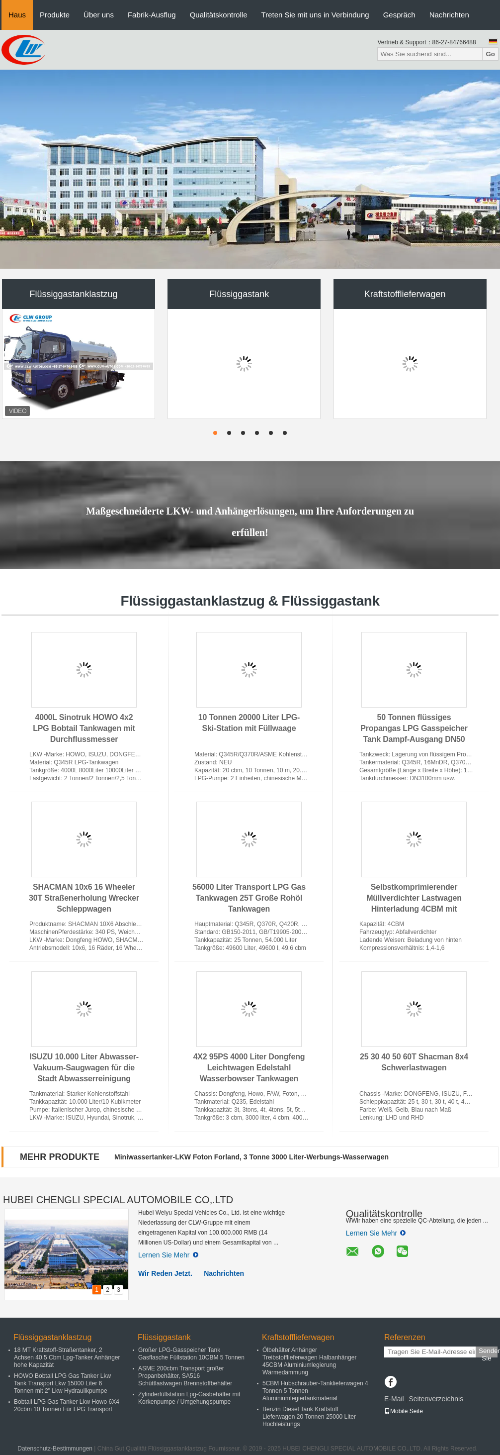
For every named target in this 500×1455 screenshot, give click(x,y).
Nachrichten (449, 14)
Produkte (55, 14)
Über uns (98, 14)
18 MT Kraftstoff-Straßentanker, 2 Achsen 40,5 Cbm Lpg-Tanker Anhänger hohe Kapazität (67, 1357)
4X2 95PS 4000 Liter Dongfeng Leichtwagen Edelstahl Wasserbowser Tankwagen (249, 1067)
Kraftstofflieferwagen (405, 294)
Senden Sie (488, 1352)
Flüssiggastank (239, 294)
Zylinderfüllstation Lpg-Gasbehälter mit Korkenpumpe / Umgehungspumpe (189, 1398)
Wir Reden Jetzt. (165, 1273)
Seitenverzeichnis (436, 1399)
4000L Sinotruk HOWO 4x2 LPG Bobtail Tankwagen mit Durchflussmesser (84, 728)
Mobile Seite (403, 1411)
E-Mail (394, 1399)
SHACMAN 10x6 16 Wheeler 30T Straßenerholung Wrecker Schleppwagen (84, 898)
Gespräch (399, 14)
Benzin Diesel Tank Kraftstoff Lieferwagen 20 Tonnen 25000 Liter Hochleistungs (309, 1417)
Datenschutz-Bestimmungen (54, 1448)
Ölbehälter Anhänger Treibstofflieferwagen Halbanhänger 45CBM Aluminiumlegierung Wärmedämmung (309, 1361)
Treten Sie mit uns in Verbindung (315, 14)
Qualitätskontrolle (219, 14)
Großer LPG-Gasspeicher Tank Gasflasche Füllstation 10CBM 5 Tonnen (191, 1354)
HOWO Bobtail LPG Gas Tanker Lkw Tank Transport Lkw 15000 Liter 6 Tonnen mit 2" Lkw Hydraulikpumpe (62, 1383)
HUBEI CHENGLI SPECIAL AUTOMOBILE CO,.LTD (118, 1199)
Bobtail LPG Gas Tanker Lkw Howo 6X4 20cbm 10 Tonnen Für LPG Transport (66, 1405)
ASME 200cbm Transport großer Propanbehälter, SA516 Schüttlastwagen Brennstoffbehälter (185, 1376)
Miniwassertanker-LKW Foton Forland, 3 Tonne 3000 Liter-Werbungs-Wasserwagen (251, 1157)
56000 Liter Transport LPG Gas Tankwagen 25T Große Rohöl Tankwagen (249, 898)
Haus (17, 14)
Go (490, 54)
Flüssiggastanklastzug (73, 294)
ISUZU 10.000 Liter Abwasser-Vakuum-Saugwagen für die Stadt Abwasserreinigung (84, 1067)
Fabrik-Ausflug (152, 14)
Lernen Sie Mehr (168, 1255)
